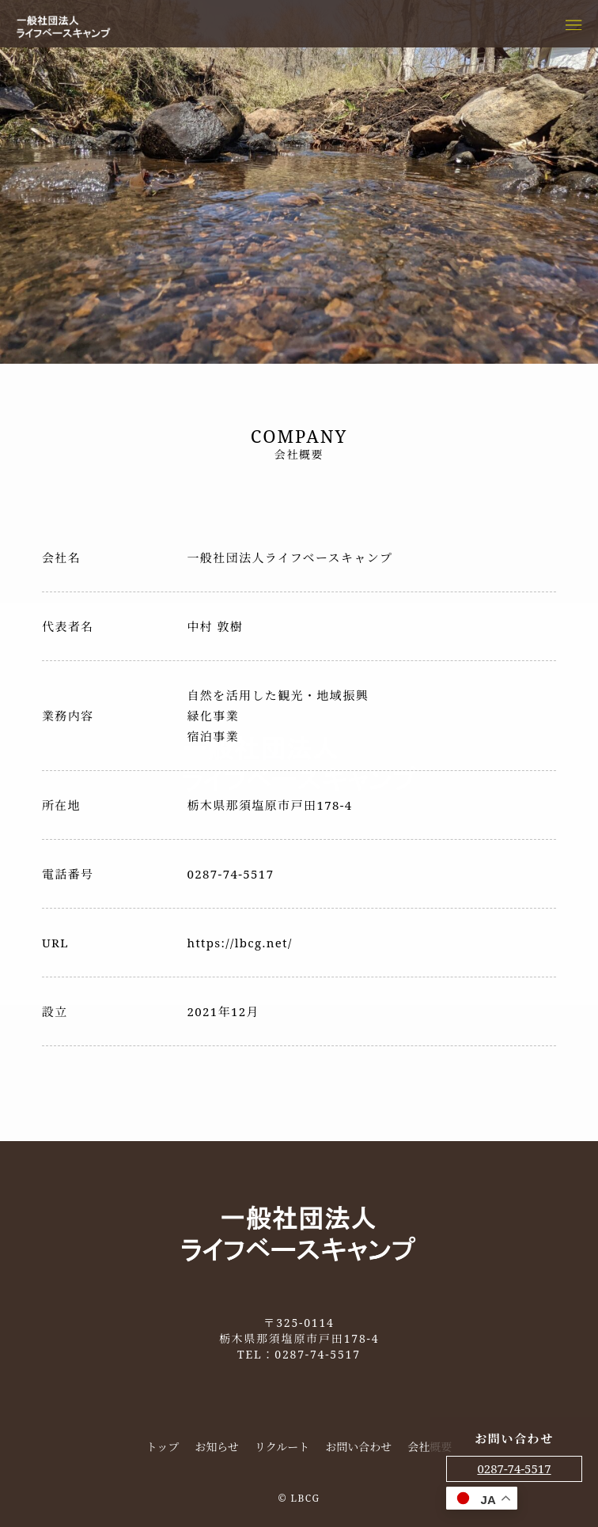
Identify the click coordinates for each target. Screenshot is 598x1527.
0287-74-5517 (514, 1468)
